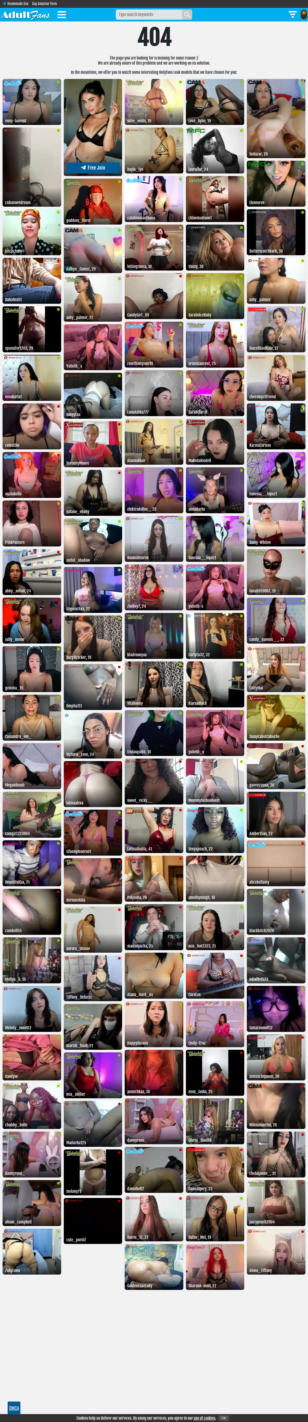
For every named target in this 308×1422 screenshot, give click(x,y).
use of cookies (204, 1418)
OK (223, 1418)
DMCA (14, 1408)
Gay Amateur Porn (44, 4)
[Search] (187, 14)
